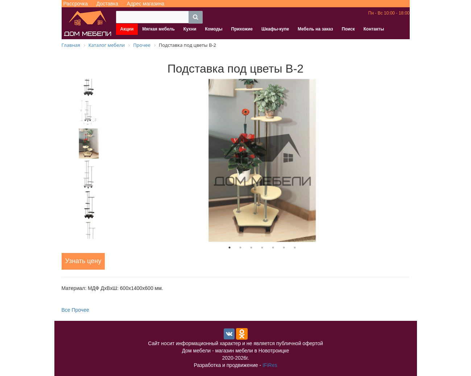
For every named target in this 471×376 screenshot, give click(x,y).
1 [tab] (229, 247)
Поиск (348, 29)
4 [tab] (262, 247)
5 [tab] (273, 247)
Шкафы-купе (275, 29)
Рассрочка (75, 4)
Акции (127, 29)
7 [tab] (294, 247)
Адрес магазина (146, 4)
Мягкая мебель (158, 29)
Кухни (189, 29)
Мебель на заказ (315, 29)
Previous (56, 158)
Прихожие (242, 29)
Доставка (107, 4)
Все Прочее (75, 310)
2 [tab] (240, 247)
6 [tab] (284, 247)
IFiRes (270, 365)
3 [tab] (251, 247)
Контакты (374, 29)
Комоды (213, 29)
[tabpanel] (262, 160)
